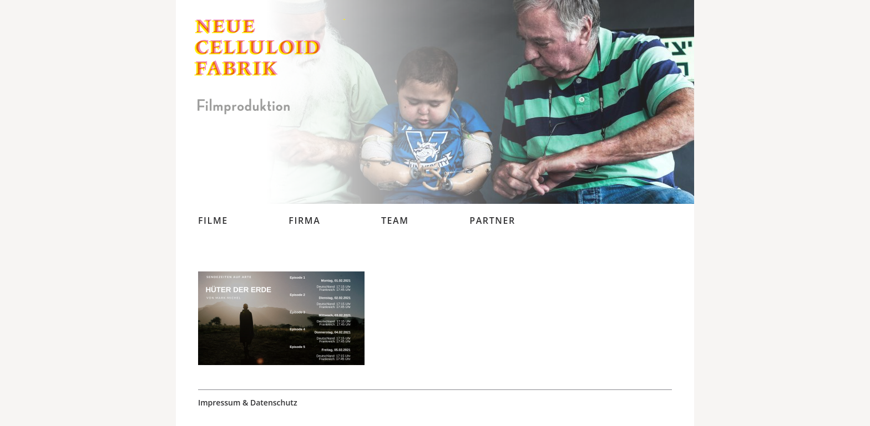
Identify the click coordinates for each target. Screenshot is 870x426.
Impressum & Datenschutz (247, 403)
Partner (492, 220)
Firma (304, 220)
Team (395, 220)
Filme (213, 220)
